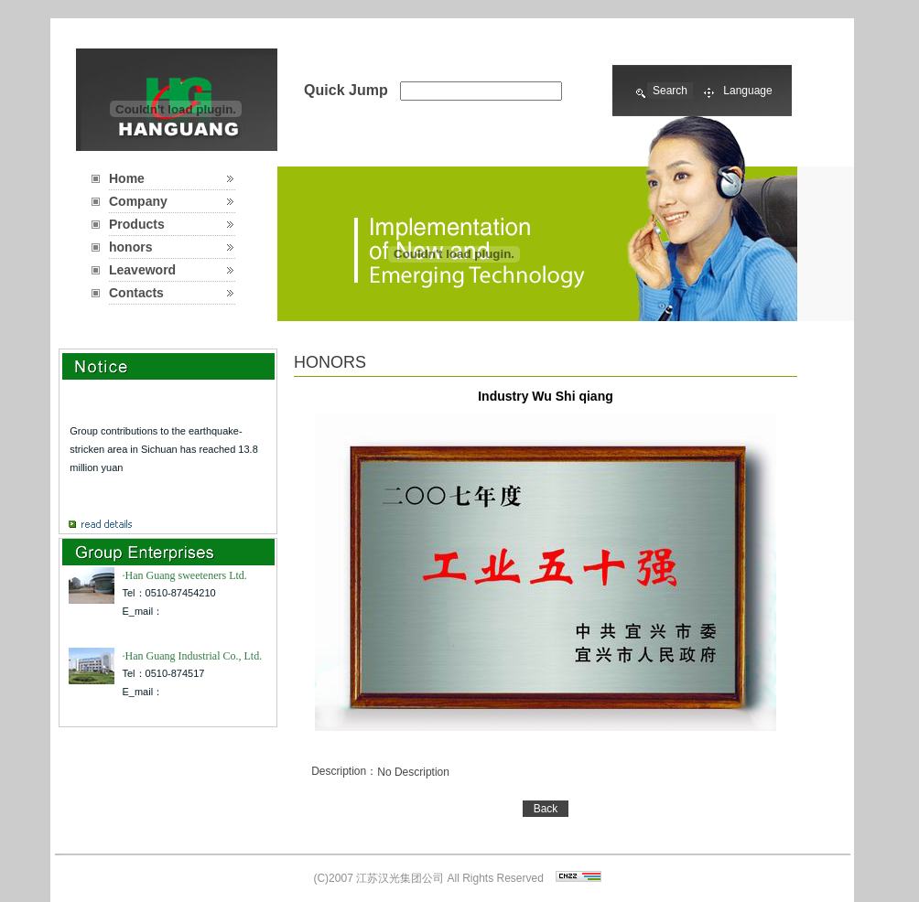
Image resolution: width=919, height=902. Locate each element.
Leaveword (142, 270)
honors (130, 247)
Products (137, 224)
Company (138, 201)
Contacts (136, 292)
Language (747, 90)
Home (127, 178)
